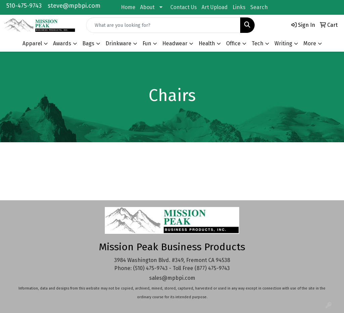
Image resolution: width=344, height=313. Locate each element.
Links (239, 7)
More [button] (309, 43)
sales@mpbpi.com (172, 278)
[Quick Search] (163, 25)
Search (259, 7)
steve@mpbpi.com (74, 5)
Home (128, 7)
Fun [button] (146, 43)
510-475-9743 (24, 5)
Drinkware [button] (118, 43)
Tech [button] (257, 43)
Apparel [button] (32, 43)
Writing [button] (283, 43)
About (147, 7)
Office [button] (233, 43)
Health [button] (207, 43)
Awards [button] (62, 43)
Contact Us (183, 7)
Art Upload (215, 7)
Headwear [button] (174, 43)
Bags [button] (88, 43)
